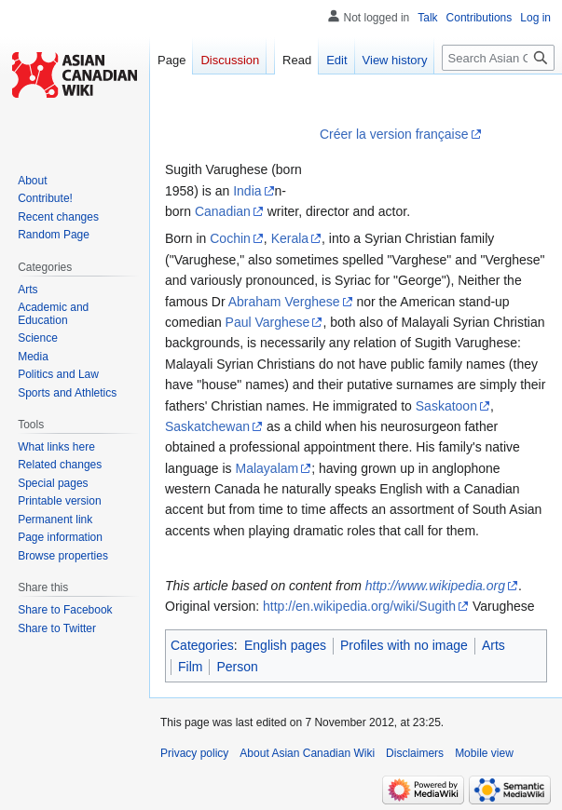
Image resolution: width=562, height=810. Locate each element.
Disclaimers (415, 753)
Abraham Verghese (284, 301)
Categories (202, 645)
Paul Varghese (268, 322)
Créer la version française (394, 134)
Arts (493, 645)
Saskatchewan (207, 426)
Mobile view (484, 753)
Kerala (289, 238)
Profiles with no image (404, 645)
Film (190, 666)
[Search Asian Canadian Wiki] (498, 58)
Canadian (223, 211)
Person (236, 666)
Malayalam (267, 468)
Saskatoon (446, 405)
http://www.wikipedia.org (435, 585)
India (247, 190)
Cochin (230, 238)
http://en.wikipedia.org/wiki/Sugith (359, 606)
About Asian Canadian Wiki (307, 753)
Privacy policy (194, 753)
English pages (285, 645)
